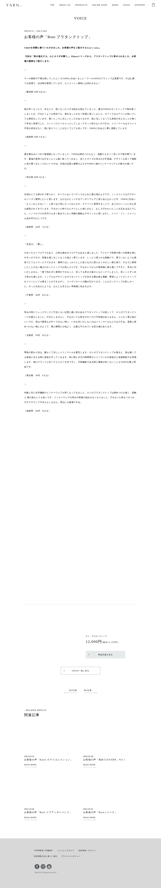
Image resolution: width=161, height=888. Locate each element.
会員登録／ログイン (86, 850)
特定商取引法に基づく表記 (45, 856)
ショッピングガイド (65, 850)
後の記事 (88, 690)
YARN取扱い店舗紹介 (43, 850)
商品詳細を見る (101, 654)
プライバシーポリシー (70, 856)
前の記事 (73, 690)
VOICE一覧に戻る (76, 670)
